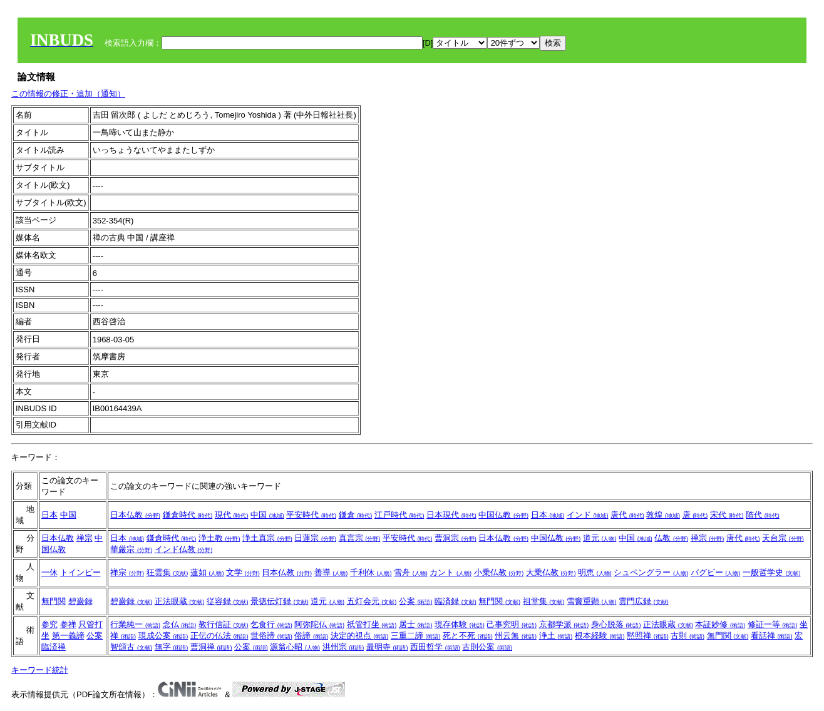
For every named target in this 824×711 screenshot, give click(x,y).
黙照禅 (648, 635)
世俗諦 (271, 635)
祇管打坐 (372, 624)
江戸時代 (399, 514)
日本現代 (451, 514)
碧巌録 (80, 601)
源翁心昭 (295, 647)
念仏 (180, 624)
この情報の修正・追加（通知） (68, 93)
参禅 (68, 624)
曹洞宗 (455, 538)
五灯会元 (372, 601)
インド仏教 (184, 549)
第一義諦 (68, 635)
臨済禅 (53, 647)
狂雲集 (167, 572)
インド (588, 514)
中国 (68, 514)
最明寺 (387, 647)
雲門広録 (644, 601)
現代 (232, 514)
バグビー (716, 572)
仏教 (671, 538)
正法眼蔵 (180, 601)
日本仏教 (135, 514)
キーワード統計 (39, 670)
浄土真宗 (267, 538)
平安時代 (311, 514)
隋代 (763, 514)
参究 (49, 624)
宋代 (727, 514)
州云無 (516, 635)
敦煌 (663, 514)
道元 (600, 538)
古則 (687, 635)
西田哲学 (435, 647)
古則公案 (487, 647)
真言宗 (360, 538)
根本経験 (600, 635)
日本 (49, 514)
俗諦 (311, 635)
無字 (171, 647)
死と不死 (468, 635)
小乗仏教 (499, 572)
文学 (243, 572)
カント (450, 572)
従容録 (228, 601)
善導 (331, 572)
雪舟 (411, 572)
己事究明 (512, 624)
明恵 (595, 572)
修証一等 (773, 624)
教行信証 (223, 624)
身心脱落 (616, 624)
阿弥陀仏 (319, 624)
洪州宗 (343, 647)
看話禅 (772, 635)
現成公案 (163, 635)
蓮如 (207, 572)
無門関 (53, 601)
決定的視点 (360, 635)
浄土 (556, 635)
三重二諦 (416, 635)
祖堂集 (544, 601)
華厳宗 (131, 549)
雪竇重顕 (592, 601)
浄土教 (219, 538)
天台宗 (783, 538)
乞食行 (271, 624)
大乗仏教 (551, 572)
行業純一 (135, 624)
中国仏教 (503, 514)
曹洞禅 (211, 647)
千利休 (371, 572)
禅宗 (84, 538)
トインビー (80, 572)
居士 (416, 624)
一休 (49, 572)
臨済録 (455, 601)
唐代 (627, 514)
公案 (416, 601)
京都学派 (564, 624)
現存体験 (460, 624)
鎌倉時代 (188, 514)
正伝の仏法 (219, 635)
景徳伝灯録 (279, 601)
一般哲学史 (772, 572)
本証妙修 (720, 624)
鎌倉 (356, 514)
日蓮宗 (315, 538)
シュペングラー (651, 572)
